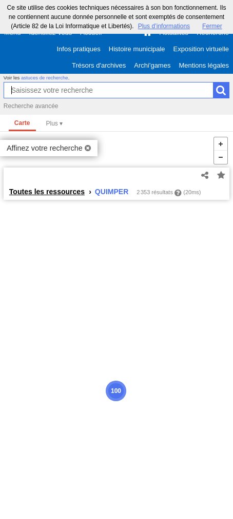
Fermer (212, 26)
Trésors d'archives (99, 65)
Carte (22, 123)
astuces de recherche (44, 77)
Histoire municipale (137, 49)
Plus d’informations (164, 26)
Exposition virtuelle (201, 49)
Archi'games (152, 65)
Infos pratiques (79, 49)
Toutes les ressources (47, 192)
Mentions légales (204, 65)
